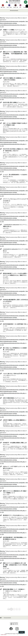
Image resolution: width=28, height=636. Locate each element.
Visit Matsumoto (14, 2)
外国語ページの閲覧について (11, 29)
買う (19, 7)
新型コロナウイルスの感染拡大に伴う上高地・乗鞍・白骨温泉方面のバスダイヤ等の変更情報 (15, 565)
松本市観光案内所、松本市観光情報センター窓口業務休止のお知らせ (15, 538)
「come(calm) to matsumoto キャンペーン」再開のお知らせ (15, 225)
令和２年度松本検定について (11, 398)
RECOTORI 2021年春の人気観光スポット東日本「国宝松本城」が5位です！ (15, 149)
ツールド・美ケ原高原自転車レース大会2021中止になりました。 (15, 175)
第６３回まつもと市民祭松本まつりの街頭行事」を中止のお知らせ (15, 348)
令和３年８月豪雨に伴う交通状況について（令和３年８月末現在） (14, 79)
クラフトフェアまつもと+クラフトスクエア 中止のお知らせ (15, 199)
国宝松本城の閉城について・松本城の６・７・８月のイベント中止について (14, 590)
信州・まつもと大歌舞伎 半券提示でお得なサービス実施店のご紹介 (15, 124)
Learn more (3, 634)
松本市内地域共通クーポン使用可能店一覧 (14, 324)
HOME (1, 618)
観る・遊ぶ (3, 7)
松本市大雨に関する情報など (11, 102)
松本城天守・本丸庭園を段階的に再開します (15, 442)
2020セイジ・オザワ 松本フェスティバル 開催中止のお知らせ (15, 467)
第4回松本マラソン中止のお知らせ (12, 515)
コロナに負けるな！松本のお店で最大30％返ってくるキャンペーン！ (15, 374)
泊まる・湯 (15, 7)
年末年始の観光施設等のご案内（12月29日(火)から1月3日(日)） (15, 300)
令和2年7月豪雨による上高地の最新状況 (14, 420)
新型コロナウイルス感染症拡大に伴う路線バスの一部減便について (15, 491)
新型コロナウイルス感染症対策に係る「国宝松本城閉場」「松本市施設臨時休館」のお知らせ (15, 53)
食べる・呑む (8, 7)
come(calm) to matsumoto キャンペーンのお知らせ (15, 250)
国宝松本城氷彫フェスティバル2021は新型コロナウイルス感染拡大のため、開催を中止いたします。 (15, 275)
